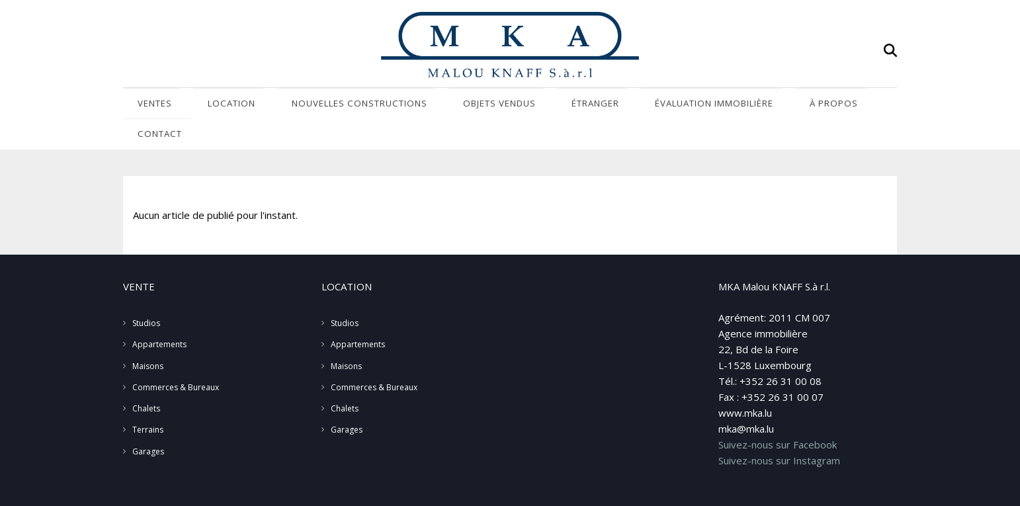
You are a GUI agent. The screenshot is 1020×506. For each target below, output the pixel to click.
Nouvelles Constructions (329, 104)
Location (216, 104)
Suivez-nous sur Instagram (779, 432)
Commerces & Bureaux (175, 358)
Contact (813, 104)
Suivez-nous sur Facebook (777, 416)
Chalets (146, 380)
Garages (148, 423)
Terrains (147, 401)
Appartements (159, 316)
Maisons (147, 337)
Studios (146, 294)
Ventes (151, 104)
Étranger (534, 104)
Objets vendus (452, 104)
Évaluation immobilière (639, 104)
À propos (743, 104)
